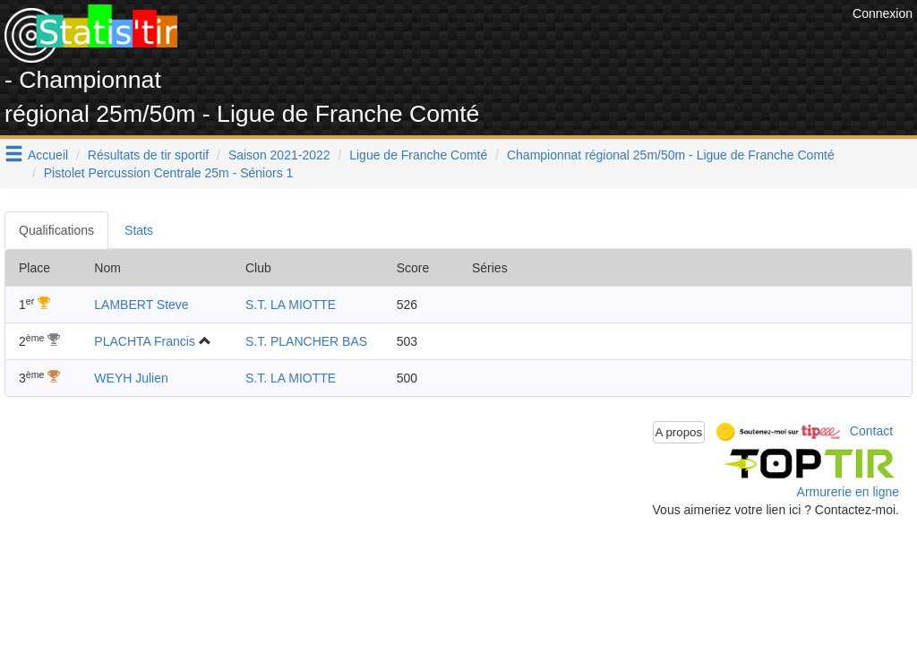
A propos (679, 432)
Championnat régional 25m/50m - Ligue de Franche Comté (671, 155)
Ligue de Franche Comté (418, 155)
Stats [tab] (138, 230)
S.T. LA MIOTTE (290, 304)
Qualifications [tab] (56, 230)
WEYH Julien (130, 378)
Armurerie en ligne (848, 492)
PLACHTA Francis (144, 341)
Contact (871, 431)
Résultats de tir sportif (148, 155)
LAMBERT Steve (141, 304)
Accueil (48, 155)
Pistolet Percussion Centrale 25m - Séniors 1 (169, 173)
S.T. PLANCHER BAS (306, 341)
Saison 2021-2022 (279, 155)
